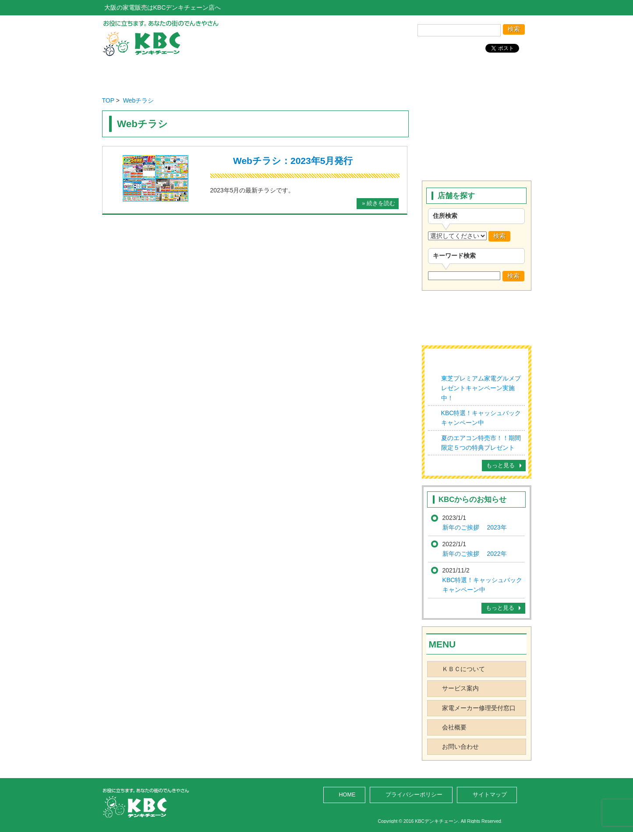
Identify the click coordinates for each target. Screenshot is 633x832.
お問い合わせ (487, 73)
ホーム (145, 73)
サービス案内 (318, 73)
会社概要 (404, 73)
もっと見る (500, 465)
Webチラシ (138, 100)
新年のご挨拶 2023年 (474, 527)
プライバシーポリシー (413, 795)
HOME (347, 795)
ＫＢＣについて (463, 668)
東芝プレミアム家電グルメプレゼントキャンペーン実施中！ (481, 388)
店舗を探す (231, 73)
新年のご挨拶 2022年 (474, 553)
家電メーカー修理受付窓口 (479, 707)
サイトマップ (490, 795)
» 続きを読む (378, 203)
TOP (108, 100)
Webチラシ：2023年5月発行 (293, 161)
